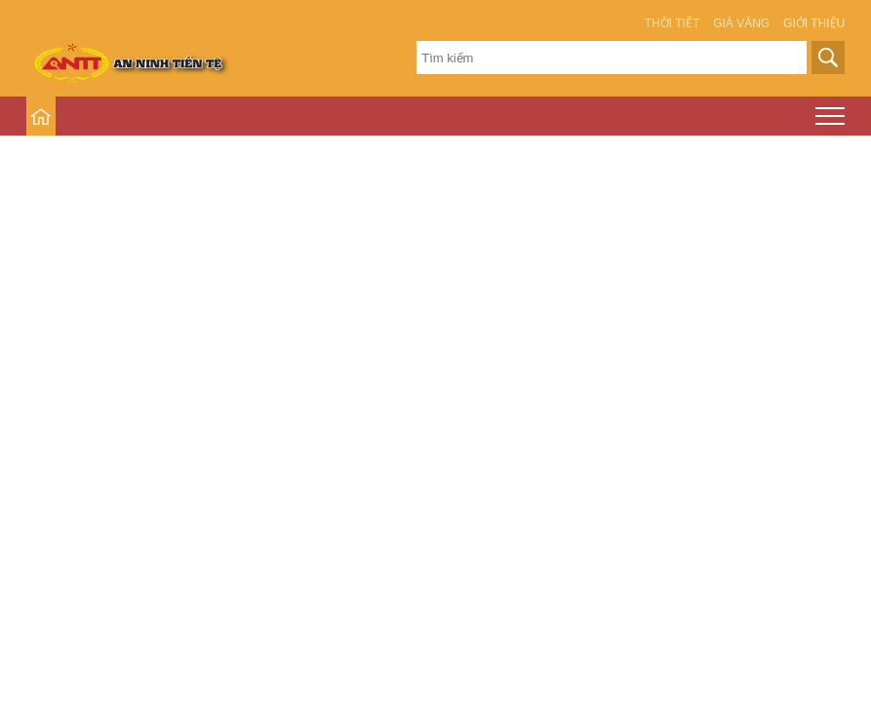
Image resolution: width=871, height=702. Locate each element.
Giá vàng (741, 23)
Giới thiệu (814, 23)
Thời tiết (672, 23)
